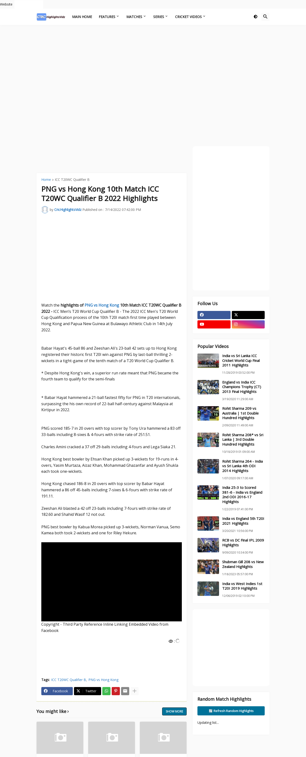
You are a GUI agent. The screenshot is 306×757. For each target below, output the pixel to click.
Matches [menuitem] (134, 16)
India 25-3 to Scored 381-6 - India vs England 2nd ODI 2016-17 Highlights (242, 494)
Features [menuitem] (107, 16)
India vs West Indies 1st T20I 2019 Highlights (242, 586)
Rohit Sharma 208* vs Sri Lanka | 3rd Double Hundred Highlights (242, 440)
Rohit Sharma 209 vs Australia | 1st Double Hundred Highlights (240, 413)
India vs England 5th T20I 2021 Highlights (243, 521)
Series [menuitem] (158, 16)
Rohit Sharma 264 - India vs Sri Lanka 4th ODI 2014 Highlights (242, 466)
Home (46, 180)
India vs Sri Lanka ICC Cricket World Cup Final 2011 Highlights (241, 360)
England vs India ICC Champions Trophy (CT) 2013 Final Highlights (241, 387)
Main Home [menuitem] (82, 16)
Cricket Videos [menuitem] (188, 16)
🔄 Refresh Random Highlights (231, 711)
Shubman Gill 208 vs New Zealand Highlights (243, 564)
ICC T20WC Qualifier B (72, 180)
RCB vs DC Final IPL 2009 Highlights (243, 542)
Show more (174, 711)
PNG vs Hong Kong (102, 305)
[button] (255, 17)
